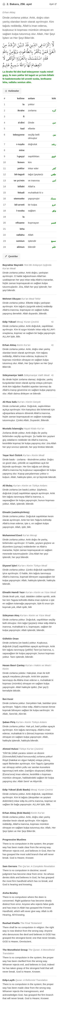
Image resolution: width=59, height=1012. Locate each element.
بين (54, 134)
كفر (54, 168)
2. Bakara (13, 4)
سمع (53, 241)
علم (54, 247)
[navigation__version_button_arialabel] (52, 322)
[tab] (12, 91)
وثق (54, 210)
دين (54, 122)
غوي (53, 156)
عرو (54, 204)
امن (54, 180)
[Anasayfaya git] (4, 4)
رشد (53, 144)
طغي (53, 174)
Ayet (53, 4)
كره (54, 110)
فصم (53, 222)
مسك (53, 198)
